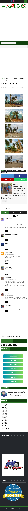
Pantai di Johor (15, 78)
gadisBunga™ (9, 305)
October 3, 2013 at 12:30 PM (11, 245)
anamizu (7, 293)
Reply (6, 230)
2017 (3, 417)
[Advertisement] (14, 26)
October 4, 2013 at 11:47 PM (11, 295)
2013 (3, 424)
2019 (3, 414)
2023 (3, 408)
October (5, 428)
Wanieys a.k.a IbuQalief (11, 234)
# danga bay (8, 170)
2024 (3, 407)
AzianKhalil (8, 267)
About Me (5, 387)
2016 (3, 419)
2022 (3, 410)
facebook (22, 212)
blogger (5, 212)
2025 (3, 405)
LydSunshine (8, 218)
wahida (7, 243)
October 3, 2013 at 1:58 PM (11, 254)
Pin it (8, 179)
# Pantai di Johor (15, 170)
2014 (3, 422)
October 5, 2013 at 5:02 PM (11, 307)
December (6, 425)
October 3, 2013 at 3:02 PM (11, 279)
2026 (3, 404)
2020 (3, 413)
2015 (3, 421)
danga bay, (18, 87)
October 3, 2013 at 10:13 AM (11, 220)
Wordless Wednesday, (9, 89)
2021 (3, 411)
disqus (13, 212)
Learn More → (11, 397)
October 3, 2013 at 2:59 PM (11, 268)
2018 (3, 416)
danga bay (7, 78)
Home (2, 78)
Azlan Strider (8, 252)
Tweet (8, 176)
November (6, 427)
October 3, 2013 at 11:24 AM (11, 235)
